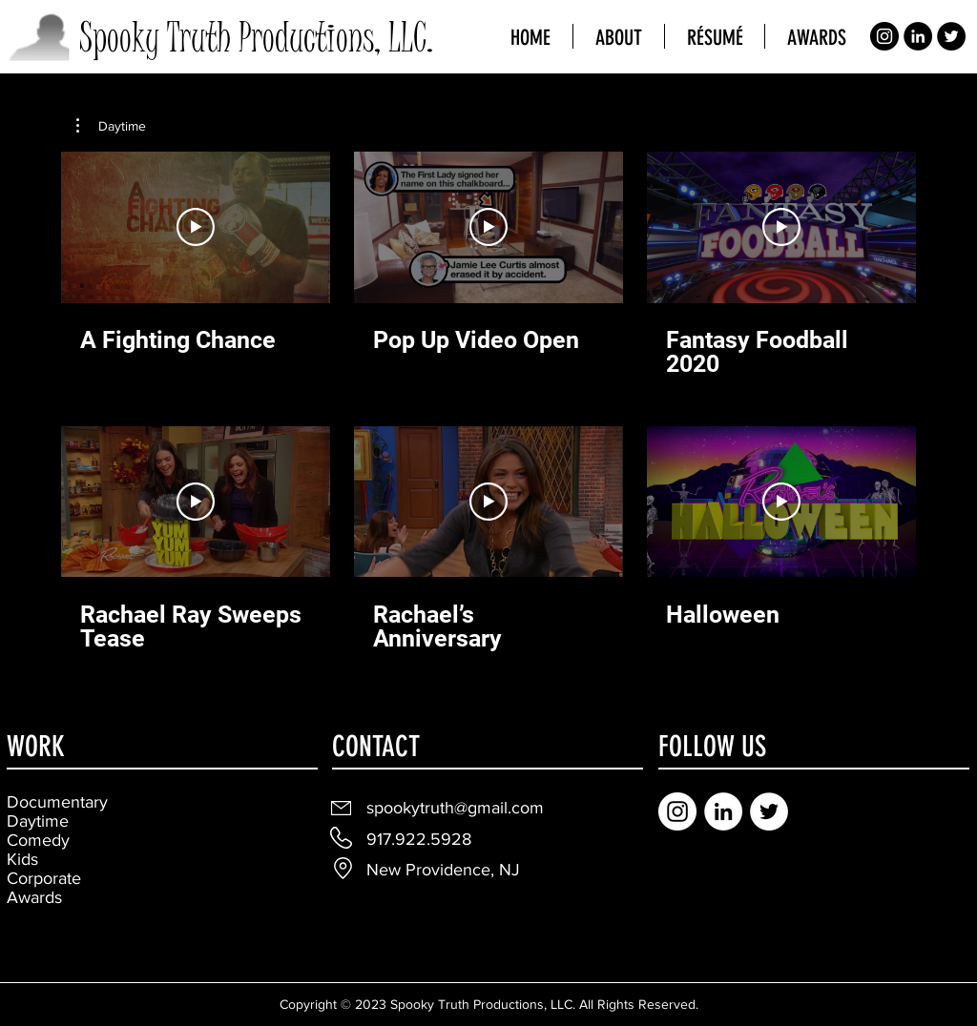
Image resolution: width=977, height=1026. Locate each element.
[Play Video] (196, 227)
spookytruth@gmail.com (455, 807)
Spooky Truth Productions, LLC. (256, 37)
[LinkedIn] (918, 36)
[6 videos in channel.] (488, 402)
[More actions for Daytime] (111, 125)
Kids (22, 859)
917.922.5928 (418, 839)
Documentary (57, 801)
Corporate (44, 878)
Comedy (38, 840)
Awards (34, 897)
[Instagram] (884, 36)
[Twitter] (951, 36)
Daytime (38, 821)
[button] (111, 125)
